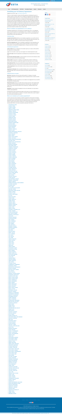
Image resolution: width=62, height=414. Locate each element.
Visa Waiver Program (28, 9)
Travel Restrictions (48, 78)
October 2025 (47, 46)
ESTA (46, 68)
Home (9, 9)
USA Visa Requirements (49, 69)
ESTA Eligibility (47, 72)
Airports (35, 9)
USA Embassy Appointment (22, 13)
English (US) (53, 0)
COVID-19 (46, 74)
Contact (44, 9)
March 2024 (47, 50)
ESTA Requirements (15, 9)
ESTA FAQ (21, 9)
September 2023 (48, 59)
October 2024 (47, 47)
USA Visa (46, 65)
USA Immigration (48, 66)
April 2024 (46, 49)
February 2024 (47, 52)
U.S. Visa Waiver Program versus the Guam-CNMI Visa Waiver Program (49, 29)
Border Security (47, 75)
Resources (39, 9)
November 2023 (47, 56)
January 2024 (47, 53)
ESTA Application (48, 77)
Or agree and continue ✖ (44, 413)
